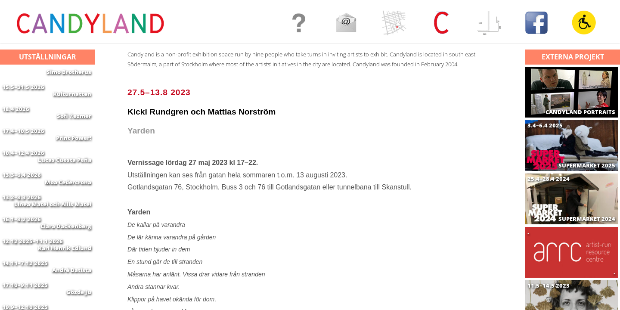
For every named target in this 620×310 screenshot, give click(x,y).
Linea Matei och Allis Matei (52, 235)
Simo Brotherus (68, 72)
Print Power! (73, 153)
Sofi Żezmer (74, 126)
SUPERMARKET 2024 (586, 219)
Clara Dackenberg (65, 262)
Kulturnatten (72, 99)
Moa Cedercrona (68, 207)
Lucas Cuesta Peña (64, 180)
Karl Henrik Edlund (64, 289)
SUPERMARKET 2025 (586, 165)
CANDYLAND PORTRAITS (580, 112)
